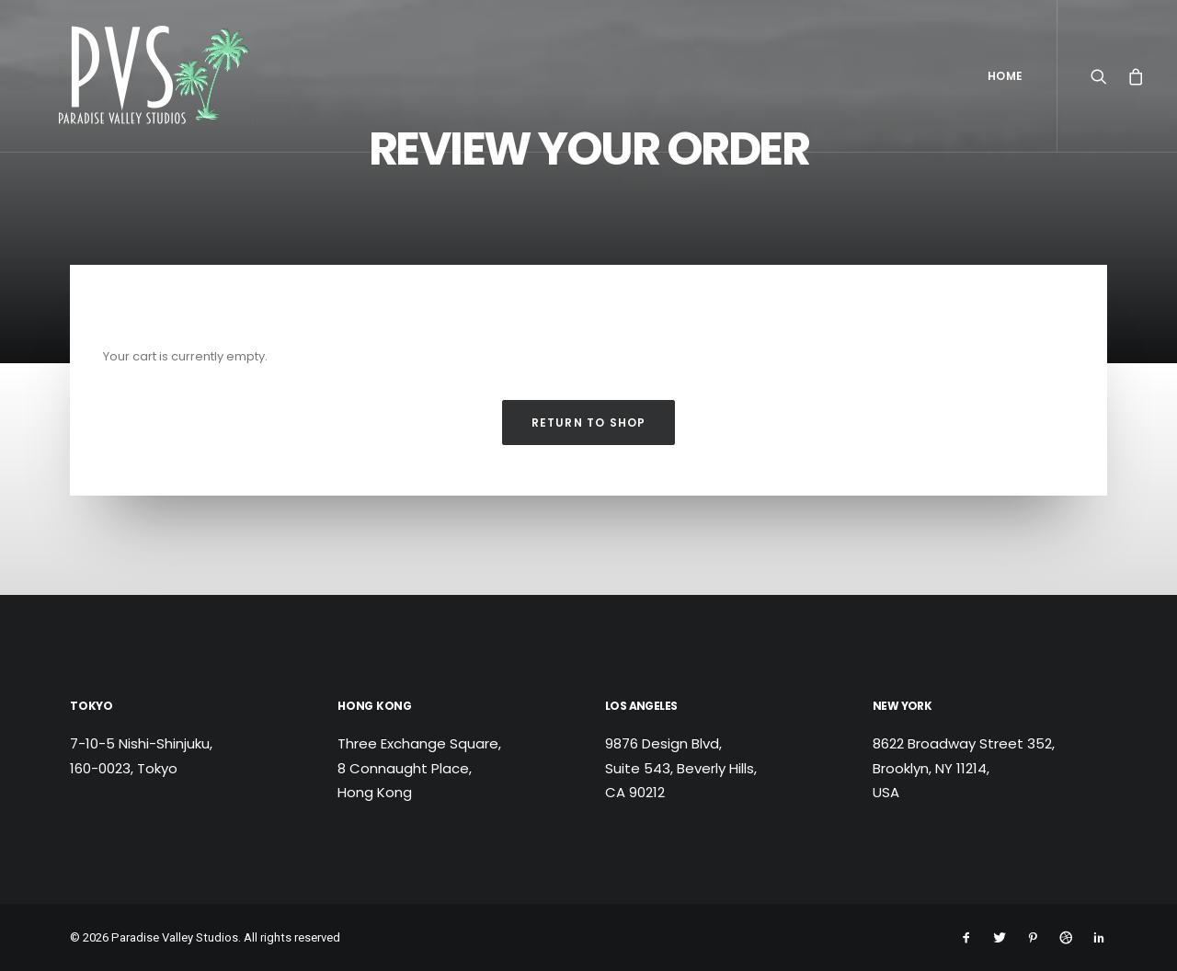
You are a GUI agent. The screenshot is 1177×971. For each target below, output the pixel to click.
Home (1005, 76)
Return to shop (588, 422)
